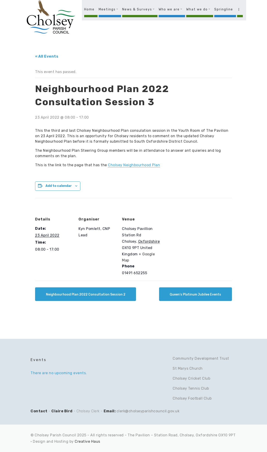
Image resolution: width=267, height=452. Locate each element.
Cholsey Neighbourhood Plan (134, 165)
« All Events (46, 56)
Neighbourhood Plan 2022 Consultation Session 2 (85, 294)
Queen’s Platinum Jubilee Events (195, 294)
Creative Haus (87, 441)
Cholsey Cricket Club (191, 378)
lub (209, 398)
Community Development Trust (201, 358)
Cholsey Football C (189, 398)
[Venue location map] (189, 229)
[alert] (62, 373)
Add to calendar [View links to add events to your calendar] (58, 186)
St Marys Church (188, 368)
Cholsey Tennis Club (191, 388)
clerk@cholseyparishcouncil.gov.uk (148, 411)
